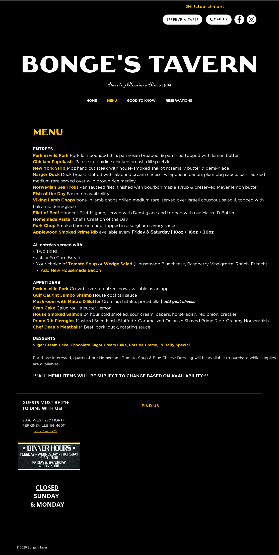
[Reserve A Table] (182, 20)
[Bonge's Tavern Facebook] (239, 19)
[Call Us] (219, 20)
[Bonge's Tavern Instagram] (251, 19)
